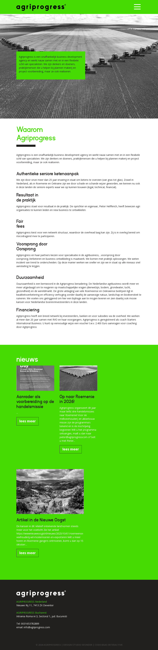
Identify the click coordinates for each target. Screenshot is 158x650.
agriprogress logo (41, 593)
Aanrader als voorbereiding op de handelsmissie (35, 401)
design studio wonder (78, 644)
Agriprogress (41, 7)
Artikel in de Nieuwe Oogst (41, 520)
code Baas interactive (109, 644)
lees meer (27, 421)
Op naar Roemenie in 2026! (77, 399)
